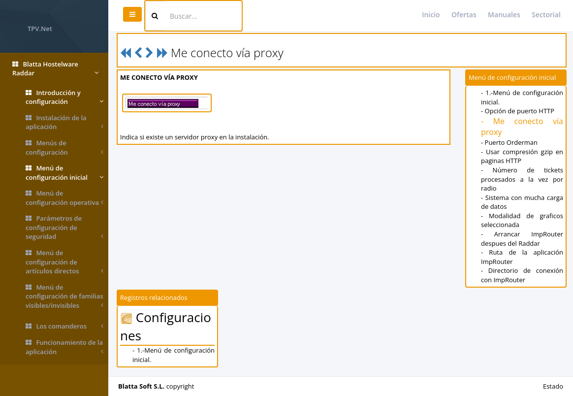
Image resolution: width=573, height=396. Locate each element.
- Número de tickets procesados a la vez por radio (522, 179)
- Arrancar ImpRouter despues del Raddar (522, 239)
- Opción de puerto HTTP (517, 110)
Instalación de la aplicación (64, 122)
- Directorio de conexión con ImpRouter (522, 275)
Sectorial (546, 14)
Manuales (504, 14)
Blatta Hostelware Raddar (55, 69)
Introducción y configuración (64, 97)
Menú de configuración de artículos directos (64, 262)
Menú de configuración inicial (64, 173)
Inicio (431, 14)
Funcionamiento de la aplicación (64, 347)
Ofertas (464, 14)
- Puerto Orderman (509, 142)
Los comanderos (64, 326)
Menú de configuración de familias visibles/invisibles (64, 296)
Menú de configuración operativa (64, 198)
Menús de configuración (64, 147)
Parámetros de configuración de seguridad (64, 227)
